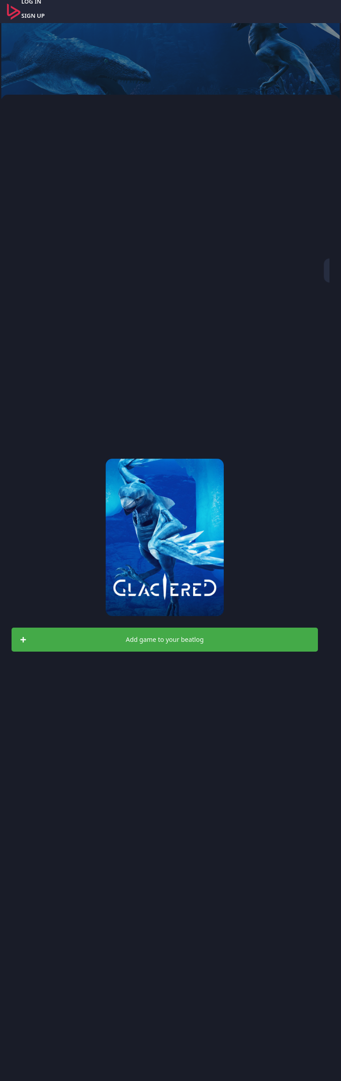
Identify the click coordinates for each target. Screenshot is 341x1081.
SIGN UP (33, 16)
